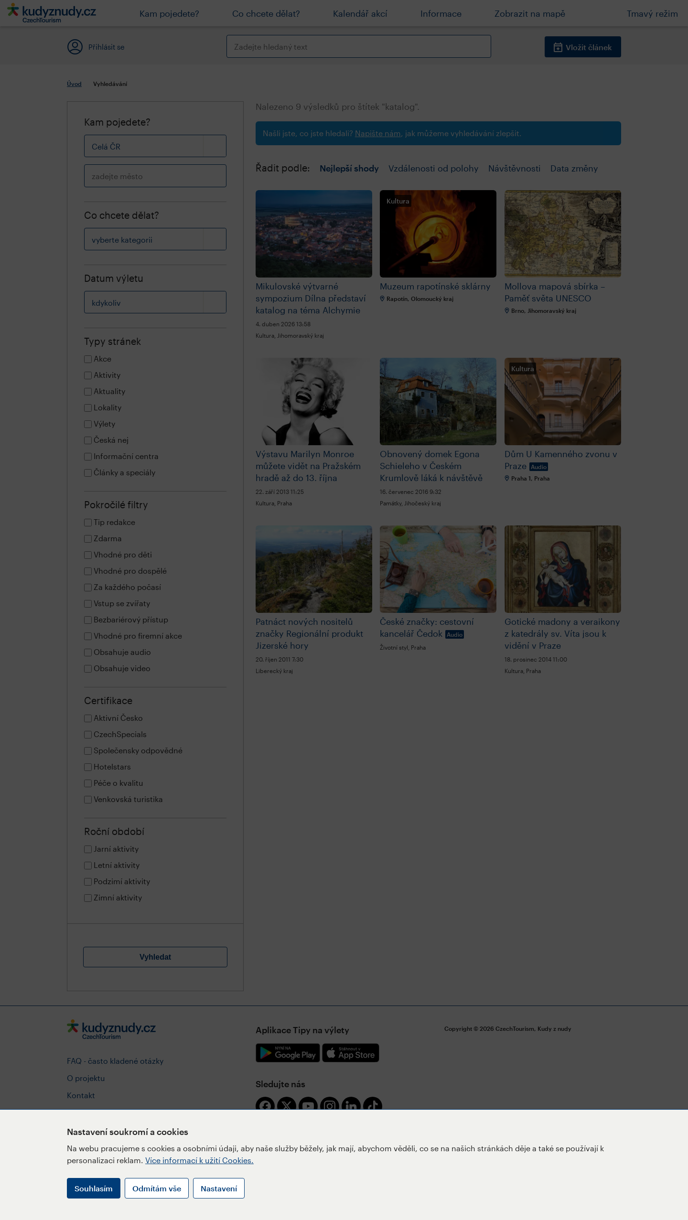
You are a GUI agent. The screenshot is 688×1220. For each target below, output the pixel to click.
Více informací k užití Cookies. (199, 1160)
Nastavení (219, 1188)
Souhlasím (94, 1188)
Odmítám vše (156, 1188)
